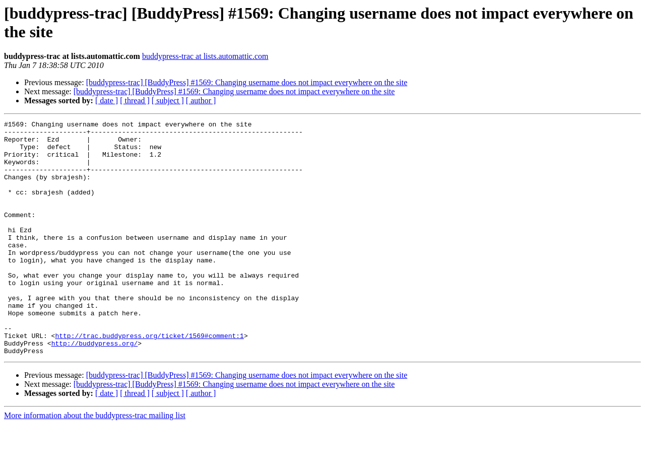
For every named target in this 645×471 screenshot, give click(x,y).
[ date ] (106, 100)
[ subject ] (168, 100)
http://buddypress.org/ (94, 388)
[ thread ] (135, 100)
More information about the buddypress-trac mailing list (94, 462)
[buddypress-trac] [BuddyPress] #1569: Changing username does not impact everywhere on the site (247, 82)
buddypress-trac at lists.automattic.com (205, 56)
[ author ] (201, 100)
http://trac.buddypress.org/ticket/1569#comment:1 (149, 379)
